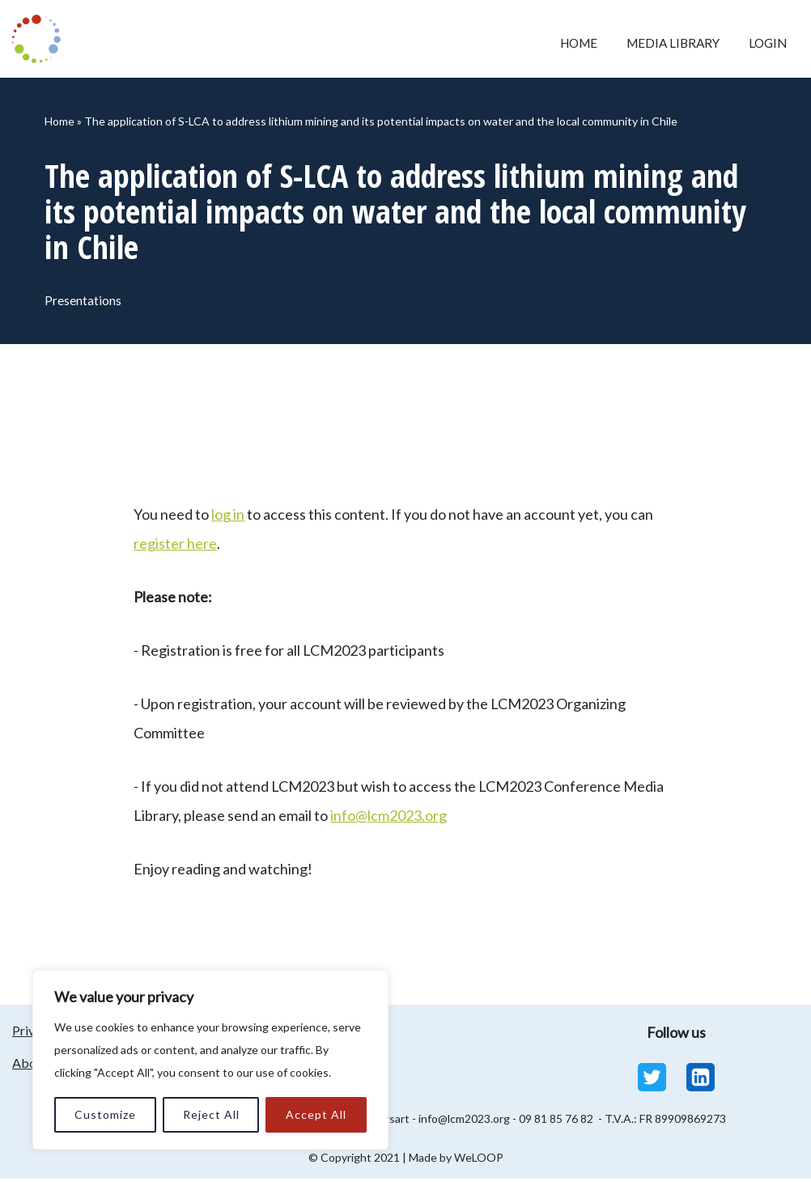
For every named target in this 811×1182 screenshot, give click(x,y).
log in (227, 517)
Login (766, 43)
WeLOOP (478, 1160)
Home (566, 43)
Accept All (316, 1114)
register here (175, 546)
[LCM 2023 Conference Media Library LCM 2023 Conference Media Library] (40, 39)
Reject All (211, 1114)
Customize (105, 1114)
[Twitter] (652, 1080)
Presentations (85, 302)
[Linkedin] (700, 1080)
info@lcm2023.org (388, 818)
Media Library (666, 43)
